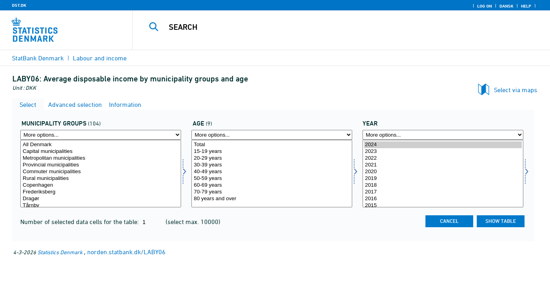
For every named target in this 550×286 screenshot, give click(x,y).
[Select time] (443, 173)
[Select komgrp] (100, 173)
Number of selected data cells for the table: (80, 221)
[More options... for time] (443, 135)
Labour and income (100, 58)
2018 (443, 185)
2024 (443, 144)
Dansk (506, 6)
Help (526, 6)
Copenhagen (100, 185)
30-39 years (272, 165)
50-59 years (272, 178)
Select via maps (515, 89)
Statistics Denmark (59, 252)
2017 (443, 192)
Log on (484, 6)
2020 (443, 171)
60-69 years (272, 185)
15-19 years (272, 151)
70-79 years (272, 192)
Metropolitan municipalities (100, 158)
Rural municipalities (100, 178)
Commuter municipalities (100, 171)
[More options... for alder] (271, 135)
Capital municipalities (100, 151)
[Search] (330, 27)
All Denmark (100, 144)
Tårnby (100, 205)
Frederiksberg (100, 192)
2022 (443, 158)
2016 (443, 198)
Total (272, 144)
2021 (443, 165)
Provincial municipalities (100, 165)
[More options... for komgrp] (100, 135)
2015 (443, 205)
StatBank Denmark (38, 58)
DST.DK (19, 5)
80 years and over (272, 198)
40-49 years (272, 171)
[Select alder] (271, 173)
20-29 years (272, 158)
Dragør (100, 198)
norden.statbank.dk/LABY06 (126, 251)
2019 (443, 178)
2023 (443, 151)
